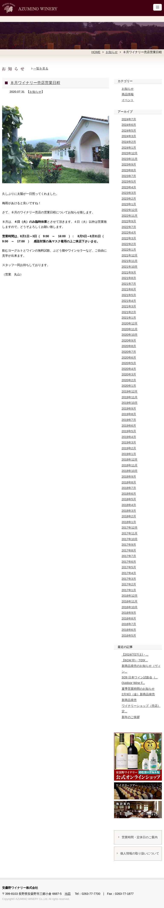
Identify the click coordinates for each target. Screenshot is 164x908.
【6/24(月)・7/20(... (135, 660)
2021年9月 (129, 272)
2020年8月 (129, 346)
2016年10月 (130, 607)
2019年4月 (129, 437)
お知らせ (112, 52)
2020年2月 (129, 380)
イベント (128, 100)
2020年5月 (129, 363)
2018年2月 (129, 516)
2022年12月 (130, 210)
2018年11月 (130, 465)
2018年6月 (129, 493)
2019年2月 (129, 448)
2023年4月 (129, 187)
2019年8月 (129, 414)
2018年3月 (129, 510)
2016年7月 (129, 624)
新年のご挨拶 (131, 717)
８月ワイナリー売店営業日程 (35, 83)
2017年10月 (130, 539)
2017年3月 (129, 579)
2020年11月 (130, 329)
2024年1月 (129, 147)
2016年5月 (129, 635)
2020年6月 (129, 357)
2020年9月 (129, 340)
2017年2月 (129, 584)
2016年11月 (130, 601)
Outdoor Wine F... (133, 683)
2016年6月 (129, 630)
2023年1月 (129, 204)
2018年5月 (129, 499)
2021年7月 (129, 283)
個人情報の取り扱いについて (138, 853)
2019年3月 (129, 442)
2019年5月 (129, 431)
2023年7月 (129, 176)
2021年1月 (129, 317)
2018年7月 (129, 488)
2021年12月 (130, 255)
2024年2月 (129, 142)
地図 (68, 893)
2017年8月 (129, 550)
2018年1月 (129, 522)
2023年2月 (129, 198)
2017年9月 (129, 544)
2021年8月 (129, 278)
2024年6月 (129, 125)
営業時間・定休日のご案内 (138, 837)
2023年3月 (129, 193)
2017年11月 (130, 533)
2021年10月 (130, 266)
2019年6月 (129, 425)
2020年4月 (129, 369)
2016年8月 (129, 618)
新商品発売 (129, 700)
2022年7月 (129, 227)
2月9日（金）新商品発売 (138, 694)
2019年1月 (129, 454)
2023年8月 (129, 170)
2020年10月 (130, 334)
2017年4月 (129, 573)
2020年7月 (129, 352)
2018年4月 (129, 505)
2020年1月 (129, 385)
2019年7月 (129, 420)
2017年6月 (129, 561)
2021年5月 (129, 295)
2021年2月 (129, 312)
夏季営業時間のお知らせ (138, 688)
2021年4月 (129, 301)
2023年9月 (129, 164)
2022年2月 (129, 244)
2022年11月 (130, 215)
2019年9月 (129, 408)
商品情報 (128, 94)
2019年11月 (130, 397)
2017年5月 (129, 567)
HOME (95, 52)
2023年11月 (130, 159)
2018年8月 (129, 482)
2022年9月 (129, 221)
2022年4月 (129, 232)
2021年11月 (130, 261)
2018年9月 (129, 476)
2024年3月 (129, 136)
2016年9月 (129, 612)
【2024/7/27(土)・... (135, 654)
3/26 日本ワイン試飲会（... (140, 677)
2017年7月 (129, 556)
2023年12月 (130, 153)
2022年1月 (129, 249)
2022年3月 (129, 238)
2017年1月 (129, 590)
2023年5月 (129, 181)
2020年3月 (129, 374)
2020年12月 (130, 323)
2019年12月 (130, 391)
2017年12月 (130, 527)
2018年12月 (130, 459)
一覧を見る (40, 68)
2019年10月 (130, 403)
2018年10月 (130, 471)
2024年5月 (129, 130)
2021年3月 (129, 306)
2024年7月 (129, 119)
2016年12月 (130, 595)
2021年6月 (129, 289)
